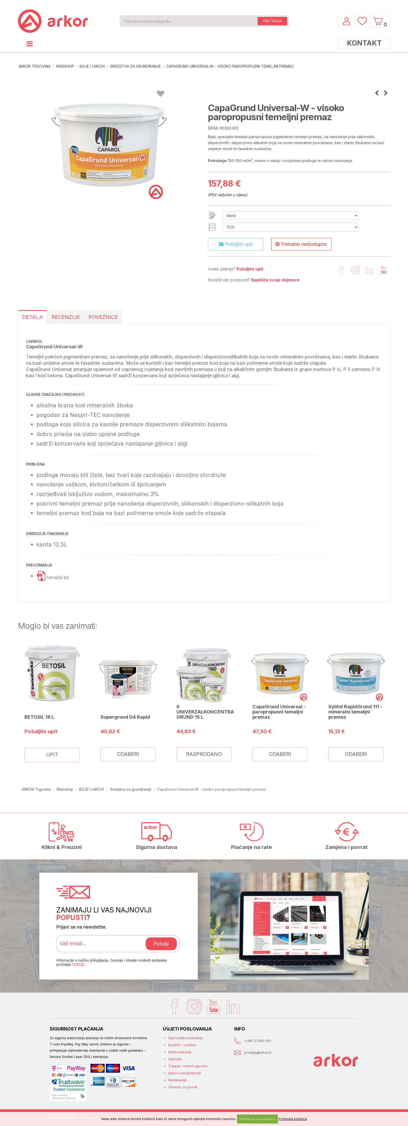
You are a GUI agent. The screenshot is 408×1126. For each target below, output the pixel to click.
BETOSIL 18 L (39, 716)
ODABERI (128, 754)
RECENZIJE (66, 317)
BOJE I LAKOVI (92, 66)
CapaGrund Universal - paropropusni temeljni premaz (278, 711)
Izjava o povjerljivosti (184, 1073)
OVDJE (78, 964)
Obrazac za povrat (182, 1087)
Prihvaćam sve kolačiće (257, 1119)
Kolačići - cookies (182, 1045)
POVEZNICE (103, 317)
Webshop (65, 66)
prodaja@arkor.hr (258, 1052)
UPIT (52, 754)
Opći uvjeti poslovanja (185, 1038)
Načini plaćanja (179, 1052)
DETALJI (32, 317)
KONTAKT (364, 43)
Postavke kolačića (293, 1119)
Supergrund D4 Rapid (125, 716)
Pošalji (161, 944)
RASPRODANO (204, 754)
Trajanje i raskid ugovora (187, 1066)
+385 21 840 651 (257, 1041)
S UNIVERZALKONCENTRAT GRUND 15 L (206, 711)
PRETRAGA (272, 21)
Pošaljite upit (236, 244)
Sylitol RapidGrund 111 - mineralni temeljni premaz (355, 711)
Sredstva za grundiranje (135, 66)
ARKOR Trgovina (34, 66)
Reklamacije (177, 1080)
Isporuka (175, 1059)
